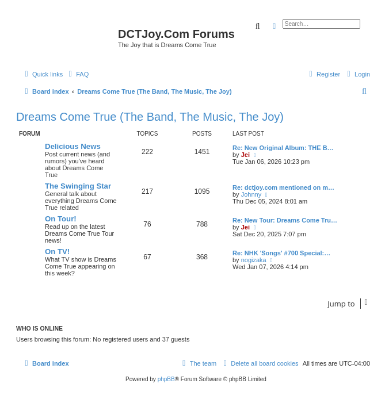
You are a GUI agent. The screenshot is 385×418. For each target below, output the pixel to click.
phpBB (166, 379)
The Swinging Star (78, 186)
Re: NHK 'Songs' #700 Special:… (281, 253)
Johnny (251, 194)
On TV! (57, 251)
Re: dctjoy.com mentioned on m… (283, 187)
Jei (245, 154)
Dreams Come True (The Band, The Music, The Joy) (150, 116)
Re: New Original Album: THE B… (283, 147)
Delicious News (73, 146)
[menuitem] (77, 74)
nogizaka (253, 259)
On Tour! (61, 218)
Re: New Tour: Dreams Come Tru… (284, 220)
